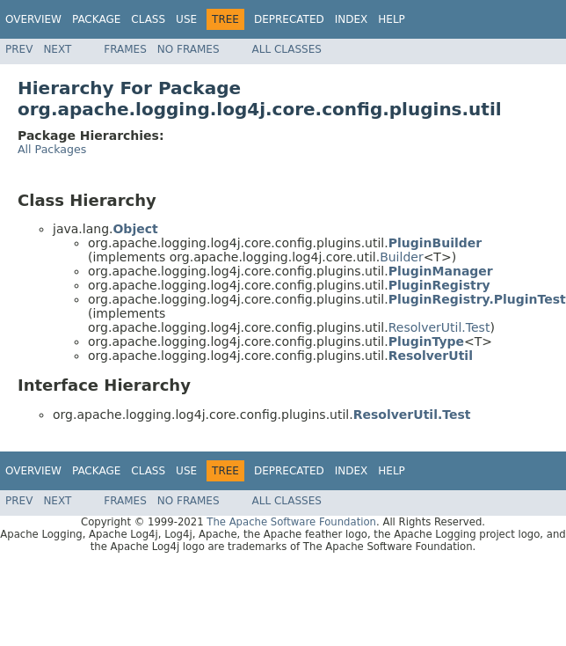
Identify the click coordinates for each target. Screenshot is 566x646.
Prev (19, 49)
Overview (33, 19)
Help (391, 19)
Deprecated (289, 19)
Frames (125, 49)
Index (351, 19)
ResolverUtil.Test (439, 327)
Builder (402, 257)
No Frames (188, 49)
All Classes (287, 49)
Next (57, 49)
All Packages (52, 149)
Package (96, 19)
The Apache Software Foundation (291, 522)
